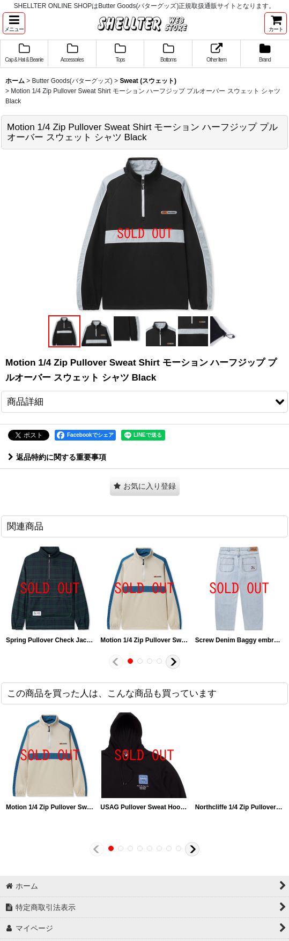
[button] (14, 23)
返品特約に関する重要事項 (57, 457)
